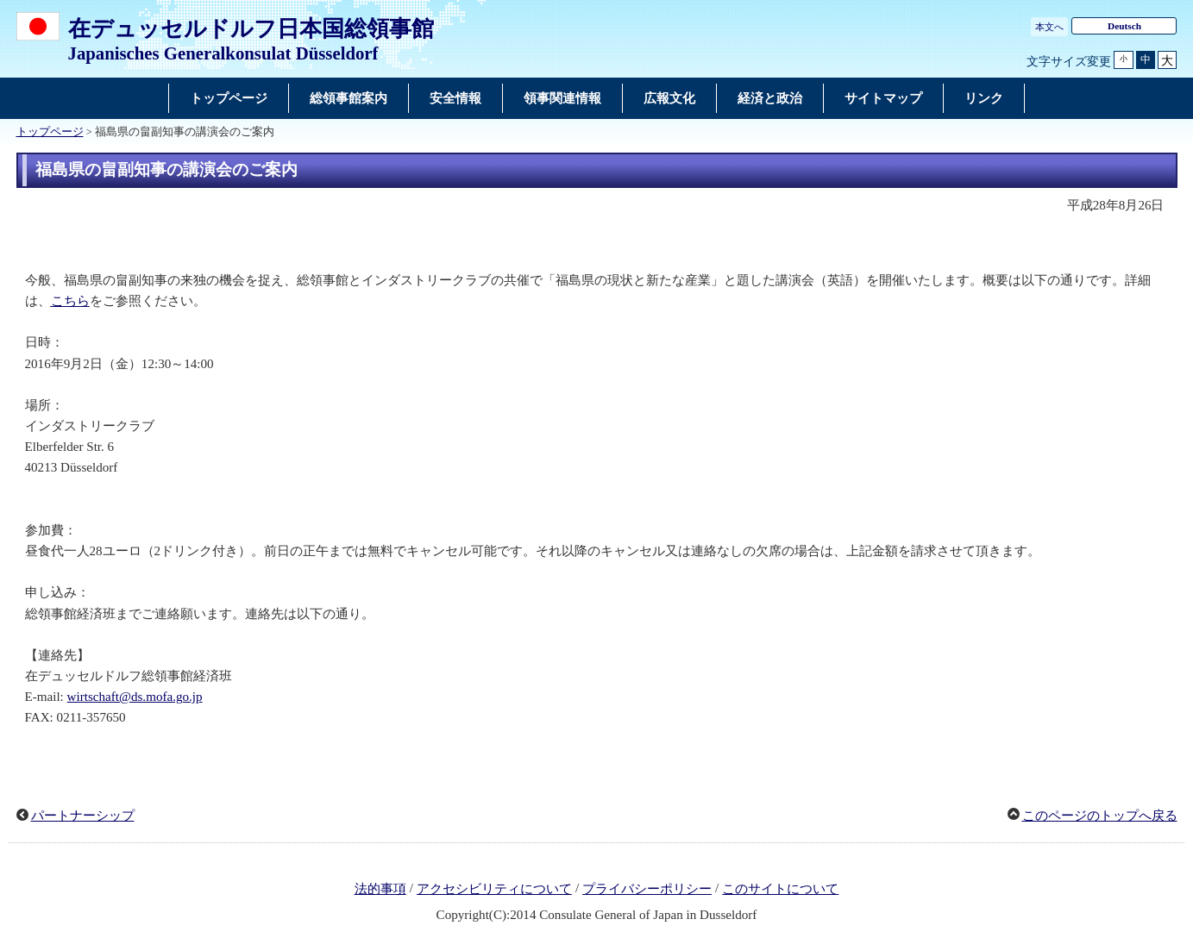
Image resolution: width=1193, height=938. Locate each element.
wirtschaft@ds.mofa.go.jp (135, 697)
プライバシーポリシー (647, 889)
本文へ (1049, 27)
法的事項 (380, 889)
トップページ (50, 132)
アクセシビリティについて (494, 889)
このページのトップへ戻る (1099, 815)
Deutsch (1124, 26)
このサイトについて (780, 889)
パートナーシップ (83, 815)
